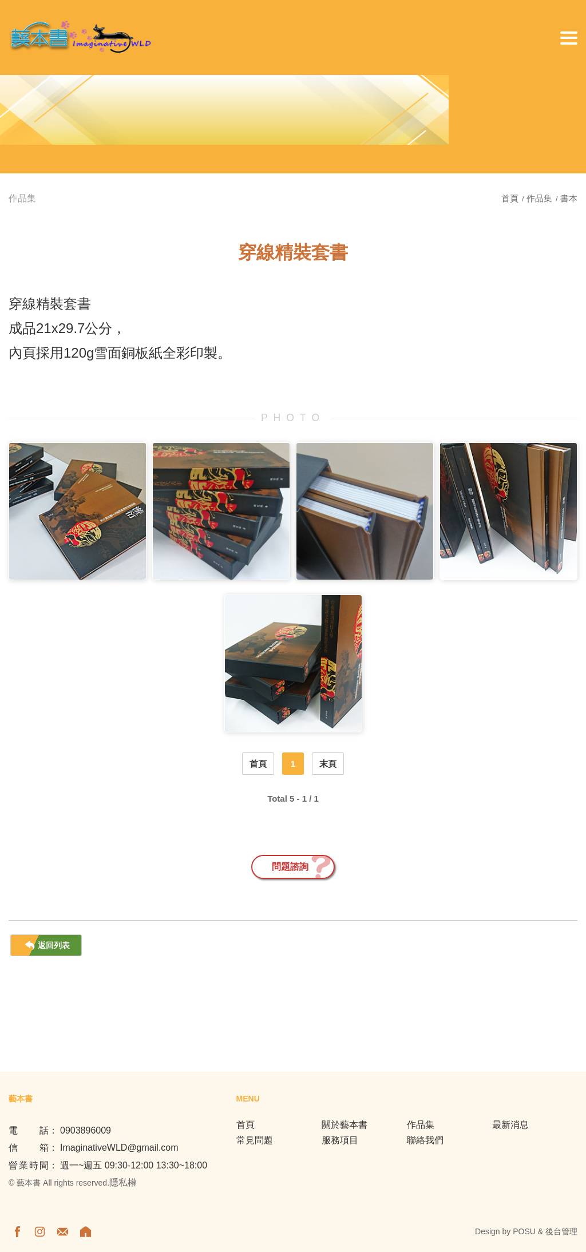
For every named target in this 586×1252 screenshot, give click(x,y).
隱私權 (123, 1182)
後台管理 (561, 1231)
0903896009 (85, 1130)
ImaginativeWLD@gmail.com (119, 1147)
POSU (524, 1231)
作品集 (539, 198)
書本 (568, 198)
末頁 (327, 763)
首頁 (511, 198)
